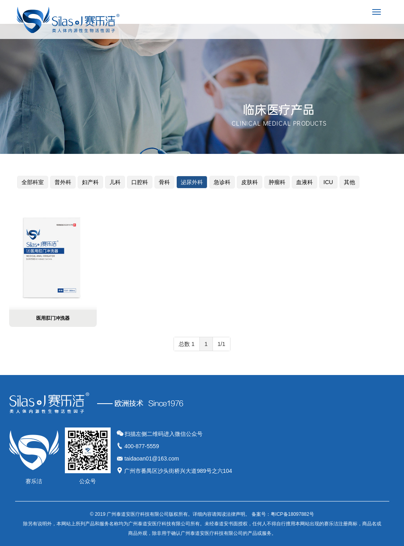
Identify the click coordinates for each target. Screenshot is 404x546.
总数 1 (187, 344)
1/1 (221, 344)
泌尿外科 (192, 182)
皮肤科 (249, 182)
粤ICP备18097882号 (292, 514)
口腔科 (139, 182)
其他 (349, 182)
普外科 (63, 182)
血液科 (304, 182)
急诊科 (222, 182)
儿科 (115, 182)
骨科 (164, 182)
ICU (328, 182)
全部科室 (32, 182)
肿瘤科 (277, 182)
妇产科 (90, 182)
